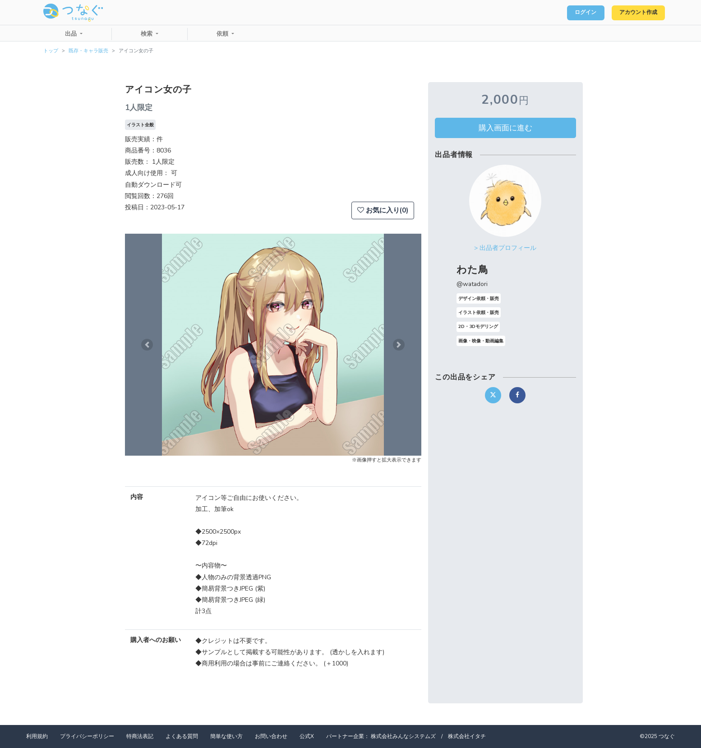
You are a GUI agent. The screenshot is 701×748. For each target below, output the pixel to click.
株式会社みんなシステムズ (403, 736)
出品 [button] (71, 34)
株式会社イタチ (467, 736)
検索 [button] (147, 34)
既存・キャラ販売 (88, 50)
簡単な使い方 (226, 736)
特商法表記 (139, 736)
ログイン (573, 13)
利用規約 (37, 736)
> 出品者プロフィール (505, 248)
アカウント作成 (633, 13)
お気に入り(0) (382, 210)
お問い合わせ (271, 736)
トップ (50, 50)
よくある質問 (182, 736)
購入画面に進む (505, 127)
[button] (147, 345)
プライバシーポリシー (87, 736)
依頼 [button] (223, 34)
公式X (307, 736)
